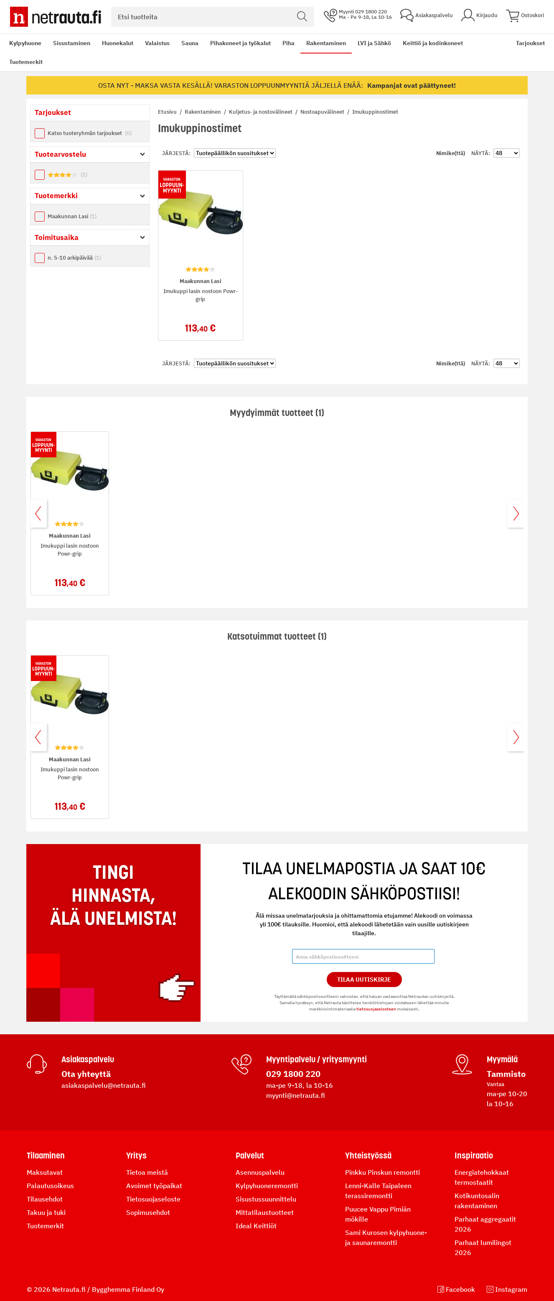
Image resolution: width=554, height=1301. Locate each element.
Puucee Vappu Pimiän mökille (378, 1214)
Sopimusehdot (148, 1212)
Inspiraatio (474, 1155)
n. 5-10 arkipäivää (74, 257)
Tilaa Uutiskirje (364, 979)
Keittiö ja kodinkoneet (433, 43)
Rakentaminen (326, 43)
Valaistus (157, 43)
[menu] (256, 52)
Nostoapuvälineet (323, 111)
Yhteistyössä (368, 1155)
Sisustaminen (71, 43)
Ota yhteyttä (86, 1073)
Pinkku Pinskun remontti (382, 1172)
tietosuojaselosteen (376, 1009)
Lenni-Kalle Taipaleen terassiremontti (378, 1190)
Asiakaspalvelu (87, 1059)
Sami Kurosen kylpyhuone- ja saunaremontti (386, 1237)
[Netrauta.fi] (55, 17)
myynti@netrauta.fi (295, 1095)
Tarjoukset (530, 43)
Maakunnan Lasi (72, 216)
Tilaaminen (46, 1155)
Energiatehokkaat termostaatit (482, 1177)
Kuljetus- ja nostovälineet (261, 111)
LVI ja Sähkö (374, 43)
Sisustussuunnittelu (266, 1199)
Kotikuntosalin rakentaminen (477, 1200)
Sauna (189, 43)
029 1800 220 (293, 1073)
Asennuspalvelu (260, 1172)
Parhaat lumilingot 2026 (483, 1247)
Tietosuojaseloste (153, 1199)
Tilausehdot (45, 1199)
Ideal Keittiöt (256, 1226)
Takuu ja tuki (46, 1212)
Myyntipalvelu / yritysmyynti (316, 1059)
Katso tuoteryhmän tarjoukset (90, 133)
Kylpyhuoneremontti (267, 1185)
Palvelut (250, 1155)
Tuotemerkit (26, 62)
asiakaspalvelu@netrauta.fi (103, 1085)
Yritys (136, 1155)
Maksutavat (45, 1172)
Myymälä (502, 1059)
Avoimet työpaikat (154, 1185)
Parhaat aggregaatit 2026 (485, 1224)
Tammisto (506, 1073)
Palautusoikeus (50, 1185)
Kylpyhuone (25, 43)
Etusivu (168, 111)
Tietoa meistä (147, 1172)
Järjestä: (176, 153)
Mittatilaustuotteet (265, 1212)
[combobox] (212, 17)
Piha (288, 43)
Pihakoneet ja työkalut (240, 43)
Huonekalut (117, 43)
